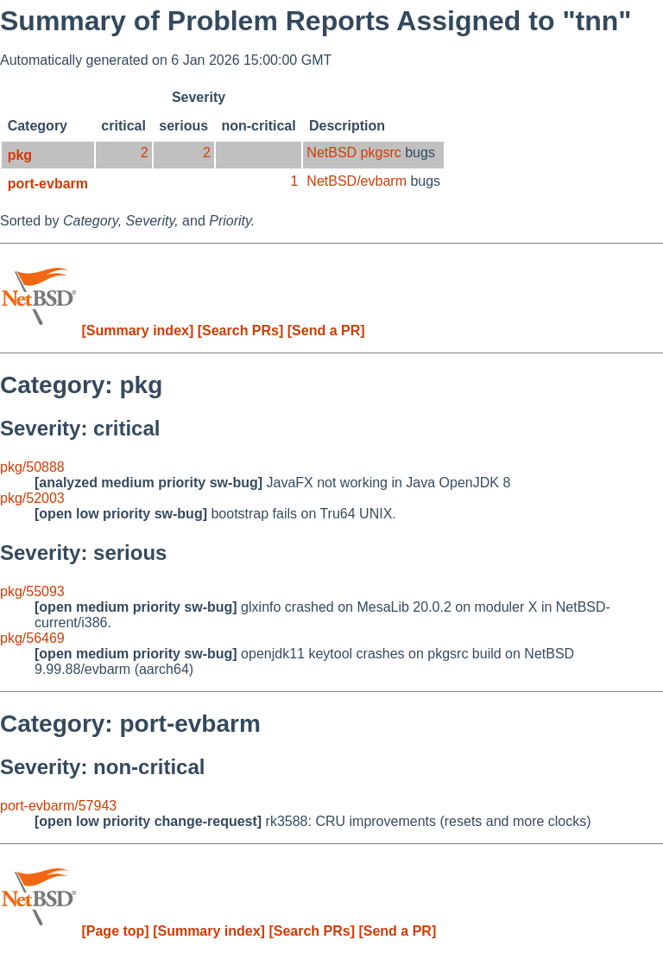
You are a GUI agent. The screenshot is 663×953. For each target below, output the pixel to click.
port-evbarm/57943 (58, 805)
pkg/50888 (32, 467)
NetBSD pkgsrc (353, 152)
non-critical (258, 125)
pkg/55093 (32, 591)
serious (183, 125)
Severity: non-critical (102, 766)
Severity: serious (83, 552)
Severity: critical (80, 428)
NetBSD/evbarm (356, 181)
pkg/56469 (32, 638)
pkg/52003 (32, 498)
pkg (20, 155)
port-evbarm (48, 183)
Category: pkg (81, 385)
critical (123, 125)
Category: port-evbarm (130, 723)
